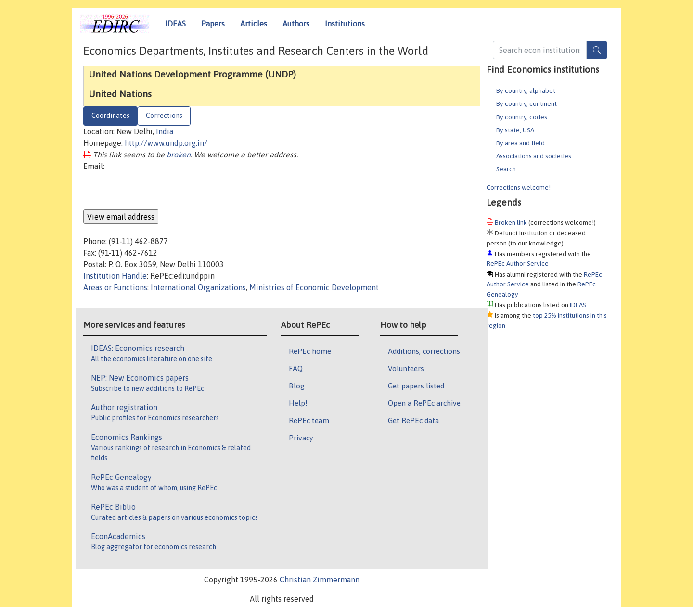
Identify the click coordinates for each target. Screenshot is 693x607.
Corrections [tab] (164, 115)
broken (179, 154)
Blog (297, 385)
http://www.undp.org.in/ (166, 143)
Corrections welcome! (519, 187)
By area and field (520, 143)
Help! (298, 403)
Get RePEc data (413, 420)
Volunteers (406, 368)
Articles (253, 23)
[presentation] (156, 190)
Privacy (301, 437)
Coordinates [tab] (110, 115)
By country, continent (526, 103)
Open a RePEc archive (424, 403)
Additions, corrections (424, 351)
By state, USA (515, 130)
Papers (213, 23)
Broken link (511, 222)
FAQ (296, 368)
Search (506, 169)
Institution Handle (115, 275)
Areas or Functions (115, 287)
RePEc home (310, 351)
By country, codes (521, 117)
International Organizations (198, 287)
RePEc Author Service (518, 263)
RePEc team (309, 420)
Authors (295, 23)
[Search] (597, 50)
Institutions (345, 23)
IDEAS (175, 23)
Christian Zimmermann (319, 579)
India (164, 131)
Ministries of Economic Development (314, 287)
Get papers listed (416, 385)
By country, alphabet (525, 90)
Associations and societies (533, 156)
